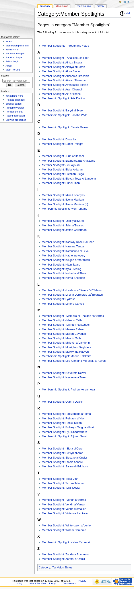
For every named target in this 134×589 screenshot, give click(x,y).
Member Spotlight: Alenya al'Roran (63, 67)
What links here (14, 95)
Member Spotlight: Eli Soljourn (61, 165)
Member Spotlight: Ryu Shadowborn (64, 432)
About (9, 65)
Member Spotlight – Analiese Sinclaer (65, 57)
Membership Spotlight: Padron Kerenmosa (68, 389)
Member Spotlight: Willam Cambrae (64, 530)
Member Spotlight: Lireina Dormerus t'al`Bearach (72, 294)
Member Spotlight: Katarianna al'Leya (65, 251)
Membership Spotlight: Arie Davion (63, 98)
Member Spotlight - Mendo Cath (62, 320)
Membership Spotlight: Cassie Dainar (65, 127)
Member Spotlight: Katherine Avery (63, 255)
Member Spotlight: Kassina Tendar (63, 246)
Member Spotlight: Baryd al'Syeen (63, 110)
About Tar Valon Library (42, 583)
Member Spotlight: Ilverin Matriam (63, 199)
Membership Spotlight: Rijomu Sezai (64, 436)
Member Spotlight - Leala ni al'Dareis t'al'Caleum (72, 290)
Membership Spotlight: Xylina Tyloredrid (66, 542)
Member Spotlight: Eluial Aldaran (62, 169)
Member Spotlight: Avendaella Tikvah (65, 84)
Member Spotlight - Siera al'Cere (62, 448)
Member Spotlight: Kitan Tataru (61, 264)
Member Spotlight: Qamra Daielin (63, 401)
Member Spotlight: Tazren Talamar (63, 483)
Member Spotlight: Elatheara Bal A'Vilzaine (68, 160)
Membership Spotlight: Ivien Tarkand (64, 208)
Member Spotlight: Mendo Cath (61, 338)
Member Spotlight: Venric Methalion (64, 509)
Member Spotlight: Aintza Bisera (62, 62)
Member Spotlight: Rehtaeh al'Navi (63, 418)
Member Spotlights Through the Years (65, 45)
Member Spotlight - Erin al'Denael (63, 156)
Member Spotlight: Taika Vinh (60, 478)
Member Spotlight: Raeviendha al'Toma (66, 413)
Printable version (15, 107)
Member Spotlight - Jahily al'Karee (63, 220)
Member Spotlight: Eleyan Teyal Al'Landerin (69, 178)
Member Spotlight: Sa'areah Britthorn (65, 466)
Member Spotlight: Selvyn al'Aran (62, 453)
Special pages (13, 103)
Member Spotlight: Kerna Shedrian (63, 277)
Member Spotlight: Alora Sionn (61, 71)
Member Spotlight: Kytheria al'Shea (64, 273)
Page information (15, 115)
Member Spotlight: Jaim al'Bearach (63, 225)
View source (84, 6)
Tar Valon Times (62, 567)
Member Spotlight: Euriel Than (61, 183)
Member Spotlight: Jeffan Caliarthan (64, 229)
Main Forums (13, 69)
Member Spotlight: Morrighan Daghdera (66, 347)
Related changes (15, 99)
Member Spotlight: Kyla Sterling (61, 269)
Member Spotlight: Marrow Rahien (63, 329)
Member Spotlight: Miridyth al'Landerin (66, 342)
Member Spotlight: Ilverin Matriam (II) (65, 204)
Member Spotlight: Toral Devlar (61, 487)
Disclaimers (69, 583)
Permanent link (14, 111)
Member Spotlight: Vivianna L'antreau (65, 513)
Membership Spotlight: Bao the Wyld (64, 115)
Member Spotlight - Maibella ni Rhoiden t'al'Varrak (73, 315)
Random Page (14, 57)
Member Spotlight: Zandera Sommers (65, 554)
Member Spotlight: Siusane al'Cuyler (64, 457)
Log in (126, 1)
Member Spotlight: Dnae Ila (59, 139)
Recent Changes (15, 53)
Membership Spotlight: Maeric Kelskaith (66, 356)
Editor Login (12, 61)
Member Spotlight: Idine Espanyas (63, 195)
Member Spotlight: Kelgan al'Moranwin (66, 260)
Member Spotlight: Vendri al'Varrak (63, 504)
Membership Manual (17, 45)
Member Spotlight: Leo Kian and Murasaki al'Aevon (74, 360)
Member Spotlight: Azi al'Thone (61, 94)
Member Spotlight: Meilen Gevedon (64, 333)
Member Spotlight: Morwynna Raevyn (65, 351)
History (100, 6)
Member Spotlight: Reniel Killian (62, 423)
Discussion (62, 6)
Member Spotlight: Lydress (58, 299)
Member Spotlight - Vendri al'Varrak (64, 499)
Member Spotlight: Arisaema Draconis (65, 76)
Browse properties (16, 120)
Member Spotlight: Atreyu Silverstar (64, 80)
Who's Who (12, 49)
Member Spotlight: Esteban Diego (63, 174)
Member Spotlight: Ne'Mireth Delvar (64, 373)
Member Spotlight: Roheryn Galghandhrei (68, 427)
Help (128, 13)
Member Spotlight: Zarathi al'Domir (63, 558)
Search (5, 75)
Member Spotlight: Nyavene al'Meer (64, 377)
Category (44, 567)
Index (9, 41)
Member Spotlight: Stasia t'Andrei (63, 462)
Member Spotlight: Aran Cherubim (63, 89)
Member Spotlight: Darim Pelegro (63, 143)
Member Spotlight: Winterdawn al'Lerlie (66, 525)
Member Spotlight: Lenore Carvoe (63, 303)
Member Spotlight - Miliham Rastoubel (65, 324)
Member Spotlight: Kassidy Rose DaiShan (68, 242)
